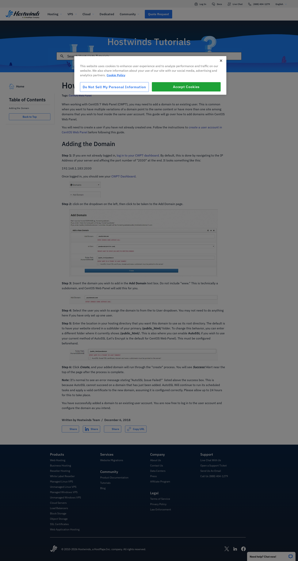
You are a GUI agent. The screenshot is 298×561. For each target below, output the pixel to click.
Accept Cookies (186, 87)
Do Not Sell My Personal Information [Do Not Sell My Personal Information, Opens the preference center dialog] (114, 87)
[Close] (221, 60)
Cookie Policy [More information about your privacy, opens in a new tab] (116, 75)
